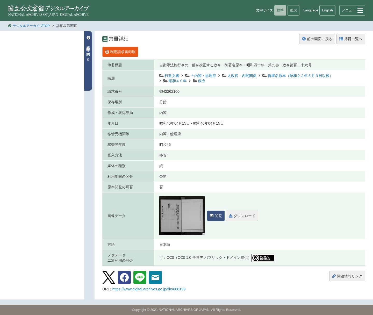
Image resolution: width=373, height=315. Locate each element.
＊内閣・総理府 (203, 76)
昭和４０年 (178, 81)
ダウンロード (242, 216)
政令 (201, 81)
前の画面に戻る (317, 39)
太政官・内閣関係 (241, 76)
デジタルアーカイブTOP (31, 26)
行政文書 (172, 76)
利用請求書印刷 (120, 52)
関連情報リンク (347, 276)
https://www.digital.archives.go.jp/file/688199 (148, 289)
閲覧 (216, 216)
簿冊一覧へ (350, 39)
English (327, 10)
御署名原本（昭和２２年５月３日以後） (300, 76)
